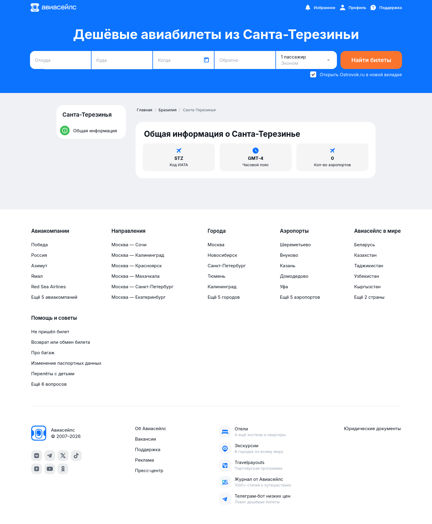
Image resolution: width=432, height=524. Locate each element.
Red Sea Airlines (48, 286)
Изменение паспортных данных (66, 363)
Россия (39, 255)
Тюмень (216, 276)
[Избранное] (319, 7)
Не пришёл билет (50, 331)
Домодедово (294, 276)
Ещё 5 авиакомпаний (54, 297)
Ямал (37, 276)
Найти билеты (371, 60)
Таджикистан (368, 265)
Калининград (222, 286)
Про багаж (43, 352)
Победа (39, 244)
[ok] (63, 468)
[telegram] (49, 455)
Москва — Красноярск (136, 265)
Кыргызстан (367, 286)
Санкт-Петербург (227, 265)
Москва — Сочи (128, 244)
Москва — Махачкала (135, 276)
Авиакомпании (50, 231)
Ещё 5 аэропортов (300, 297)
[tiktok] (76, 455)
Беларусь (364, 244)
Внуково (289, 255)
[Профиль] (352, 7)
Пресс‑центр (149, 470)
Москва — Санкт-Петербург (142, 286)
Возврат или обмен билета (60, 342)
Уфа (284, 286)
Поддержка (147, 449)
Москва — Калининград (137, 255)
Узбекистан (366, 276)
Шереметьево (295, 244)
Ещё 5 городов (224, 297)
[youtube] (49, 468)
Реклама (144, 460)
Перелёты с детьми (52, 373)
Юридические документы (372, 428)
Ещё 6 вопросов (49, 384)
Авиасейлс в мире (377, 231)
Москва (216, 244)
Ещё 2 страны (369, 297)
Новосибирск (222, 255)
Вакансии (145, 439)
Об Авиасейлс (150, 428)
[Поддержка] (386, 7)
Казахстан (365, 255)
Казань (288, 265)
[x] (63, 455)
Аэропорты (294, 231)
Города (217, 231)
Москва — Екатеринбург (138, 297)
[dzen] (36, 468)
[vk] (36, 455)
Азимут (39, 265)
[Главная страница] (53, 7)
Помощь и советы (54, 318)
